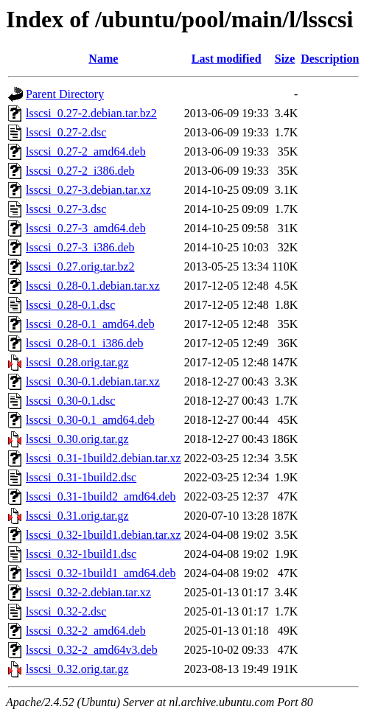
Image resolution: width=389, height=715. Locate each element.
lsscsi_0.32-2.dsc (66, 611)
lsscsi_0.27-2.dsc (66, 132)
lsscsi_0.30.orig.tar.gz (77, 439)
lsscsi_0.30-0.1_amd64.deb (90, 420)
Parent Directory (65, 94)
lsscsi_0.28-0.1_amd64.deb (90, 324)
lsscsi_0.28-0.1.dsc (70, 305)
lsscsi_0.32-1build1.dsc (81, 554)
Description (330, 58)
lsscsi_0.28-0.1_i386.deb (85, 343)
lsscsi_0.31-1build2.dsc (81, 477)
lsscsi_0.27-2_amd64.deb (86, 151)
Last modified (227, 58)
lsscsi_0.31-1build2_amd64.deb (101, 496)
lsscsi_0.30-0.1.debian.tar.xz (93, 381)
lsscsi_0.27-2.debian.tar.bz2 (91, 113)
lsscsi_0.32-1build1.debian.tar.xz (103, 535)
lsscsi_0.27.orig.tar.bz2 (80, 266)
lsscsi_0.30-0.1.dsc (70, 400)
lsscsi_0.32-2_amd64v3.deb (92, 650)
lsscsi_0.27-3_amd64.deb (86, 228)
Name (103, 58)
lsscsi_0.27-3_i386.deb (80, 247)
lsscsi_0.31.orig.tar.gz (77, 515)
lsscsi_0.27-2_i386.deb (80, 170)
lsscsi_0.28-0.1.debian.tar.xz (93, 285)
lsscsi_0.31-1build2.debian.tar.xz (103, 458)
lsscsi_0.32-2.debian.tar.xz (88, 592)
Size (285, 58)
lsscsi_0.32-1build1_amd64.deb (101, 573)
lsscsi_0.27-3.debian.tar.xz (88, 190)
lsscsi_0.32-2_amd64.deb (86, 630)
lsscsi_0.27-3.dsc (66, 209)
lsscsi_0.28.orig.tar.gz (77, 362)
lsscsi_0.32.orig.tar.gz (77, 669)
